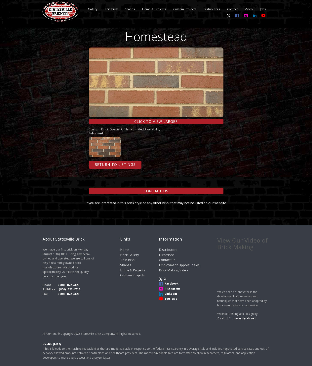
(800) (63, 289)
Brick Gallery (129, 255)
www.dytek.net (245, 318)
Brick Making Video (173, 270)
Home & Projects (154, 9)
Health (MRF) (52, 344)
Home (124, 250)
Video (249, 9)
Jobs (263, 9)
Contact (232, 9)
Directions (166, 255)
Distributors (212, 9)
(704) (62, 285)
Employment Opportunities (179, 265)
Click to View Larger (156, 121)
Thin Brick (111, 9)
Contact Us (156, 191)
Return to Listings (115, 164)
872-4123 (73, 285)
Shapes (130, 9)
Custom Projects (184, 9)
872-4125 (73, 294)
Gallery (93, 9)
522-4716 (74, 289)
